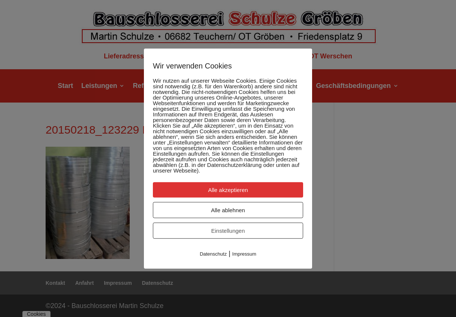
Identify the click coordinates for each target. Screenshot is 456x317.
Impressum (244, 253)
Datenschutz (213, 253)
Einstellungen (228, 230)
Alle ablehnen (228, 210)
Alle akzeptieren (228, 189)
